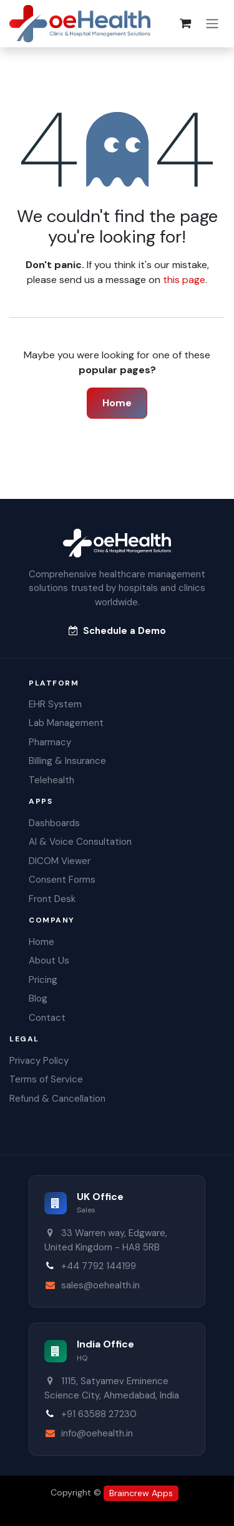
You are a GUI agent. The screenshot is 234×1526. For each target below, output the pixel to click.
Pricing (43, 980)
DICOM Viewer (59, 861)
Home (117, 402)
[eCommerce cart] (185, 23)
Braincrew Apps (141, 1493)
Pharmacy (50, 742)
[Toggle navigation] (212, 24)
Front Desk (52, 899)
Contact (47, 1018)
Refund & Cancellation (57, 1098)
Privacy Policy (39, 1060)
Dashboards (54, 823)
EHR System (55, 704)
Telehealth (51, 780)
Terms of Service (46, 1079)
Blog (38, 998)
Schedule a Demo (117, 631)
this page (184, 279)
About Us (49, 960)
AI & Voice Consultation (80, 841)
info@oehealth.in (97, 1433)
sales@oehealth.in (100, 1285)
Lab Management (66, 723)
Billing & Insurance (67, 761)
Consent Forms (62, 879)
